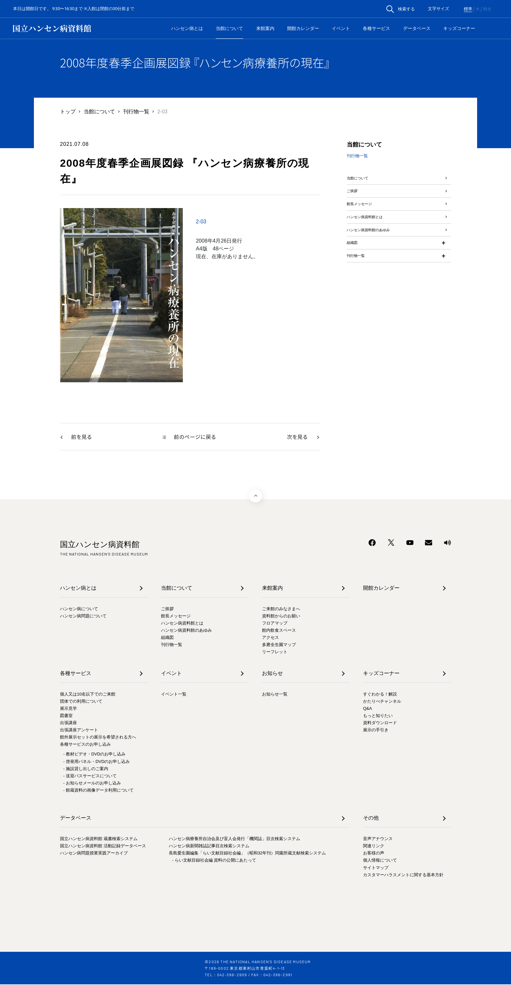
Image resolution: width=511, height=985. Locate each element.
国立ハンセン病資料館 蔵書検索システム (99, 839)
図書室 (66, 715)
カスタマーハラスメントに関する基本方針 (403, 875)
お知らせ (272, 673)
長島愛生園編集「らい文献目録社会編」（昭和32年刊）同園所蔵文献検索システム (247, 853)
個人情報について (380, 860)
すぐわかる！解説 (380, 694)
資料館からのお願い (281, 616)
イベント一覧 (173, 694)
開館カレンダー (303, 28)
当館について (229, 28)
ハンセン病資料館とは (373, 239)
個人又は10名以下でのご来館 (87, 694)
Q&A (367, 708)
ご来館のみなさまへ (281, 609)
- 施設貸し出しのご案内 (85, 769)
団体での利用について (81, 701)
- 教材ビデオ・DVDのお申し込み (94, 754)
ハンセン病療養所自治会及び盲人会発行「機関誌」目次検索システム (234, 839)
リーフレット (274, 652)
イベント (341, 28)
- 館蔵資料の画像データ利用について (98, 790)
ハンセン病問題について (83, 616)
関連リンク (373, 846)
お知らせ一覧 (274, 694)
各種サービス (376, 28)
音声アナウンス (378, 839)
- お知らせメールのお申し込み (92, 783)
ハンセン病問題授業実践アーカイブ (94, 853)
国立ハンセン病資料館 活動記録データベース (103, 846)
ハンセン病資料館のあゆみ (378, 258)
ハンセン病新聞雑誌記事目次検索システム (209, 846)
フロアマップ (274, 623)
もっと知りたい (378, 715)
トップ (68, 111)
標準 (468, 9)
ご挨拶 (354, 200)
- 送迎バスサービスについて (90, 776)
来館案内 (265, 28)
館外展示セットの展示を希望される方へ (98, 737)
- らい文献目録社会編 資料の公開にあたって (214, 860)
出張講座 (68, 723)
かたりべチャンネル (382, 701)
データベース (417, 28)
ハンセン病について (79, 609)
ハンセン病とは (187, 28)
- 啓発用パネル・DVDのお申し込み (96, 761)
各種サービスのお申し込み (85, 744)
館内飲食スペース (279, 630)
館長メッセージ (365, 219)
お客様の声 (373, 853)
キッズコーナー (459, 28)
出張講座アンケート (79, 730)
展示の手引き (375, 730)
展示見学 (68, 708)
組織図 (354, 277)
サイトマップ (375, 867)
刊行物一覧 (136, 111)
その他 (371, 818)
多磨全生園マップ (279, 645)
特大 (487, 9)
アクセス (270, 638)
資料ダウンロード (380, 723)
